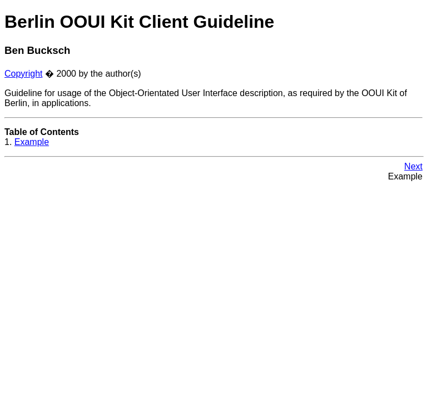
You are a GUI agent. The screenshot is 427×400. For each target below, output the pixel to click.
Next (413, 166)
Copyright (23, 73)
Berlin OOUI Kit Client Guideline (139, 22)
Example (31, 142)
